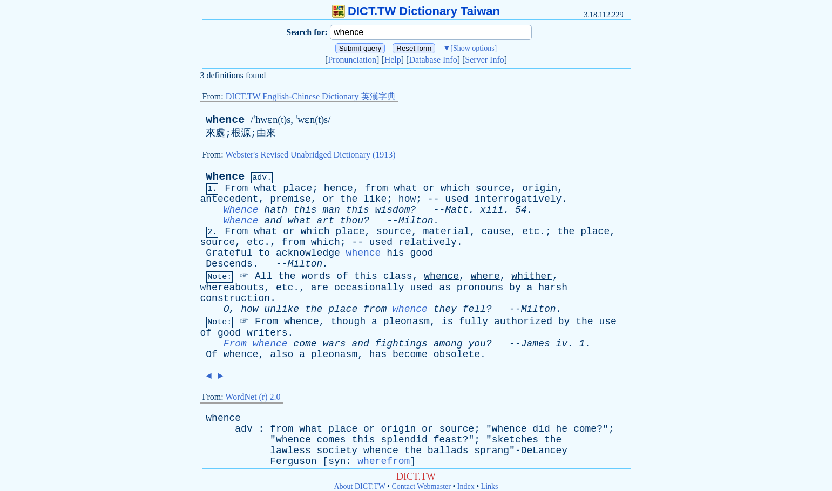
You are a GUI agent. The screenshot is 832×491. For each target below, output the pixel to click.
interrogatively (518, 199)
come (304, 343)
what (265, 188)
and (272, 220)
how (407, 199)
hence (338, 188)
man (331, 209)
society (337, 450)
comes (331, 439)
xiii (491, 209)
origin (539, 188)
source (493, 188)
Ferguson (293, 461)
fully (473, 321)
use (607, 321)
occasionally (369, 287)
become (410, 354)
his (395, 253)
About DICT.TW (359, 486)
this (304, 209)
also (281, 354)
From (236, 188)
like (375, 199)
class (397, 276)
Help (392, 59)
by (515, 287)
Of (212, 354)
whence (225, 120)
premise (290, 199)
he (562, 429)
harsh (552, 287)
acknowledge (308, 253)
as (445, 287)
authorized (523, 321)
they (445, 309)
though (348, 321)
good (421, 253)
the (348, 199)
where (485, 276)
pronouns (480, 287)
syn (337, 461)
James (535, 343)
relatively (427, 242)
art (325, 220)
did (541, 429)
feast (448, 439)
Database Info (433, 59)
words (315, 276)
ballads (448, 450)
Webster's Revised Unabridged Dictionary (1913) (310, 154)
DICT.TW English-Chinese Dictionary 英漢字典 (311, 96)
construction (235, 298)
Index (466, 486)
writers (267, 333)
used (456, 199)
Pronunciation (352, 59)
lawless (290, 450)
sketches (515, 439)
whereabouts (232, 287)
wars (334, 343)
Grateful (229, 253)
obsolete (457, 354)
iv (562, 343)
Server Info (484, 59)
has (378, 354)
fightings (401, 343)
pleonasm (406, 321)
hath (275, 209)
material (446, 231)
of (342, 276)
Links (489, 486)
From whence (256, 343)
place (297, 188)
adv (243, 429)
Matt (456, 209)
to (264, 253)
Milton (416, 220)
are (319, 287)
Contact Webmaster (421, 486)
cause (496, 231)
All (263, 276)
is (448, 321)
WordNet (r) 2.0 (252, 396)
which (455, 188)
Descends (229, 263)
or (429, 188)
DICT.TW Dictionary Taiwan (416, 11)
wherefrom (383, 461)
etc (530, 231)
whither (531, 276)
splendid (404, 439)
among (448, 343)
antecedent (229, 199)
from (376, 188)
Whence (225, 177)
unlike (281, 309)
